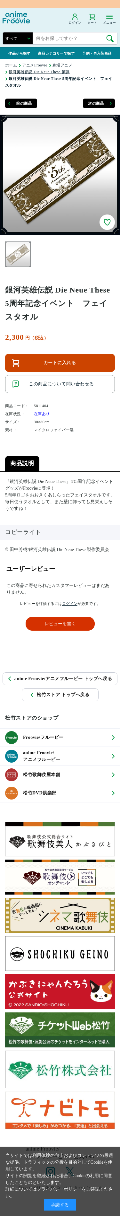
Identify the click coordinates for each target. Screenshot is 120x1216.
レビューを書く (60, 623)
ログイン (69, 603)
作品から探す (19, 53)
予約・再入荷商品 (97, 53)
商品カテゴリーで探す (56, 53)
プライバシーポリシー (59, 1189)
